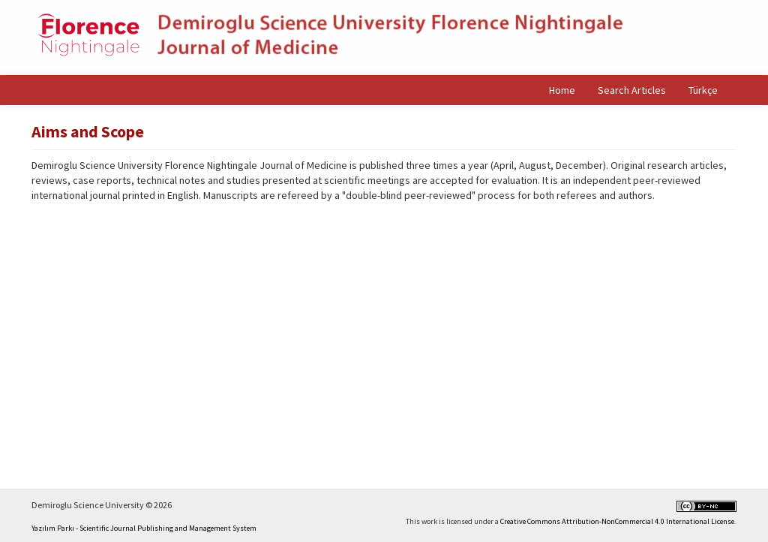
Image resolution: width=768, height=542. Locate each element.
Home (562, 90)
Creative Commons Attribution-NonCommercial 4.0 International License (617, 521)
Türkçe (703, 90)
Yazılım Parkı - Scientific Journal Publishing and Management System (144, 528)
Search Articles (632, 90)
